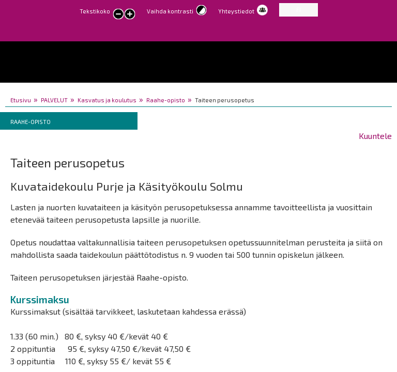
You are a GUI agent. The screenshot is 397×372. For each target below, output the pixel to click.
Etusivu (20, 100)
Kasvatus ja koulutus (107, 100)
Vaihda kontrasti (170, 11)
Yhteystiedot (236, 11)
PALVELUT (54, 100)
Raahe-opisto (165, 100)
